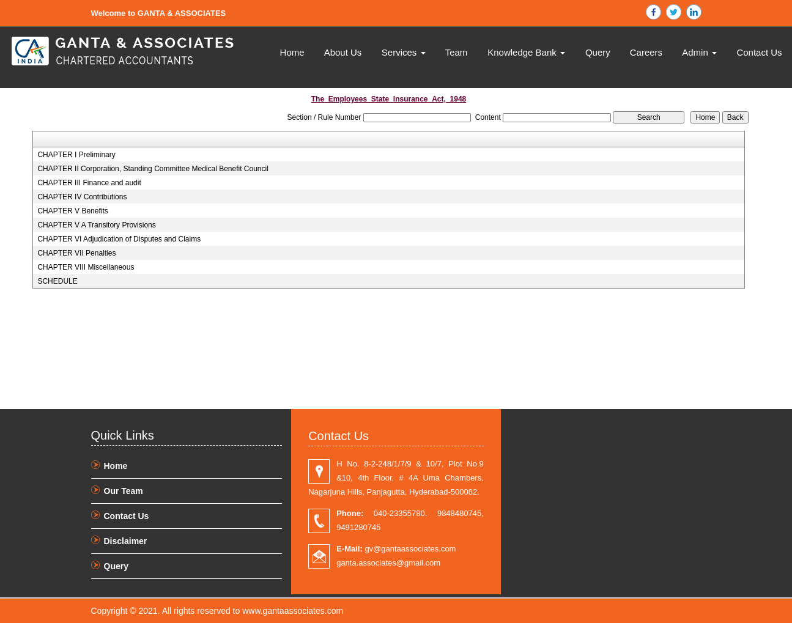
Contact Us (759, 52)
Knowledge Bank (526, 52)
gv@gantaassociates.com (396, 548)
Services (404, 52)
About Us (343, 52)
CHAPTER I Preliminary (76, 154)
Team (456, 52)
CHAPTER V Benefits (72, 211)
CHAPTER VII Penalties (76, 253)
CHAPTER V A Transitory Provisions (96, 225)
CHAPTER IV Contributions (82, 197)
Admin (699, 52)
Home (292, 52)
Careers (646, 52)
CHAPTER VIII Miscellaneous (85, 267)
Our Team (123, 491)
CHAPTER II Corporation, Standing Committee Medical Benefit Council (152, 168)
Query (597, 52)
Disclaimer (125, 541)
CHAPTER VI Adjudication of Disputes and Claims (119, 239)
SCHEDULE (57, 281)
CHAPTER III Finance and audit (89, 183)
